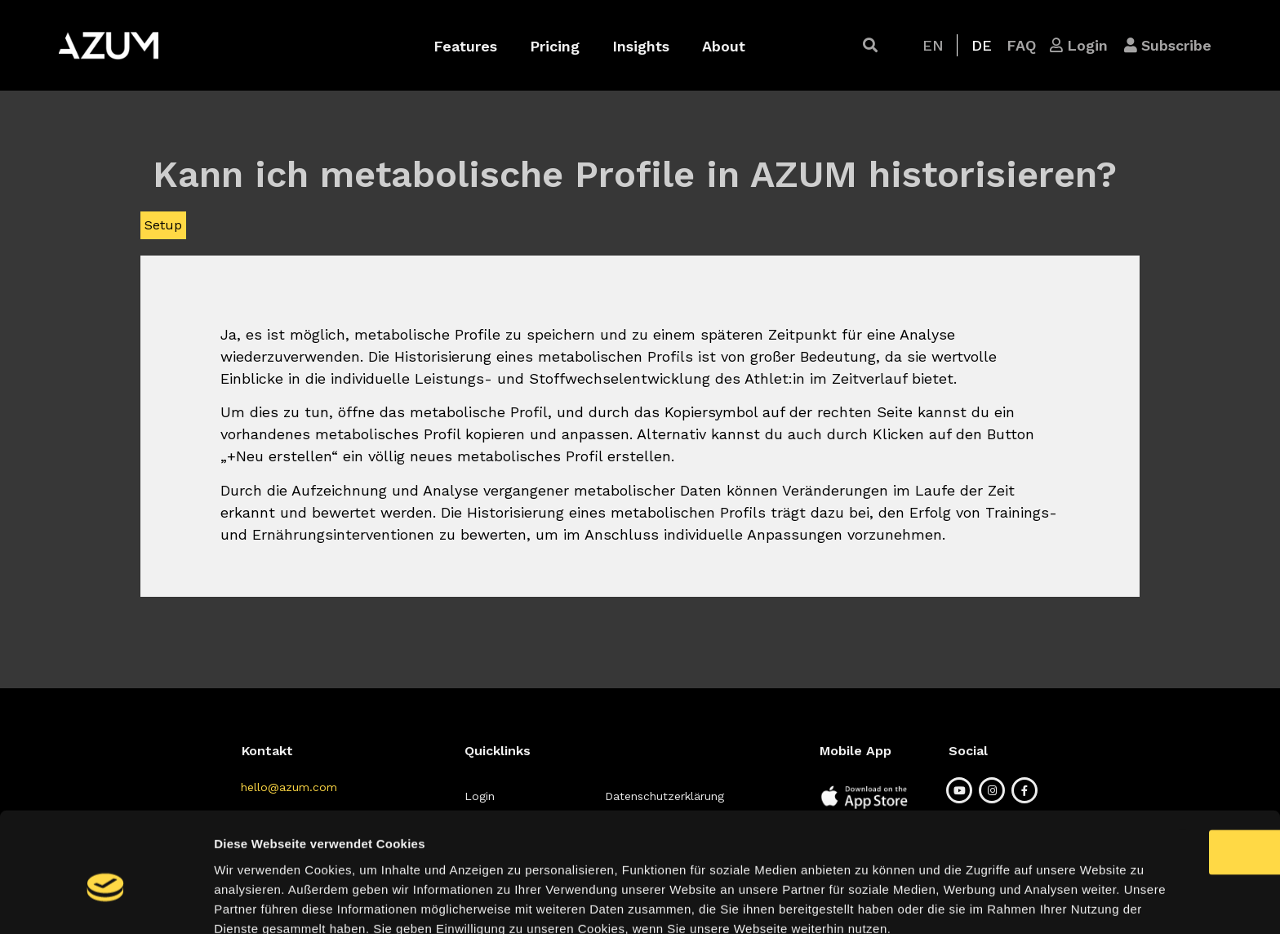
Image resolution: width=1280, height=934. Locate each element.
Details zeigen (868, 902)
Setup (163, 225)
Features (465, 46)
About (723, 46)
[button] (870, 45)
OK (1144, 753)
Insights (640, 46)
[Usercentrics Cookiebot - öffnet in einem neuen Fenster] (105, 902)
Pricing (555, 46)
